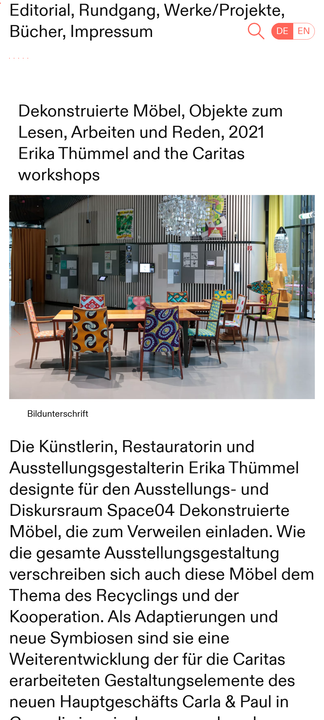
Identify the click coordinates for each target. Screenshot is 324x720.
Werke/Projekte (222, 10)
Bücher (35, 32)
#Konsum (150, 89)
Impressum (111, 32)
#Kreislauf (56, 89)
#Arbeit (45, 57)
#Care (116, 57)
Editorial (40, 10)
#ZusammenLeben (231, 57)
